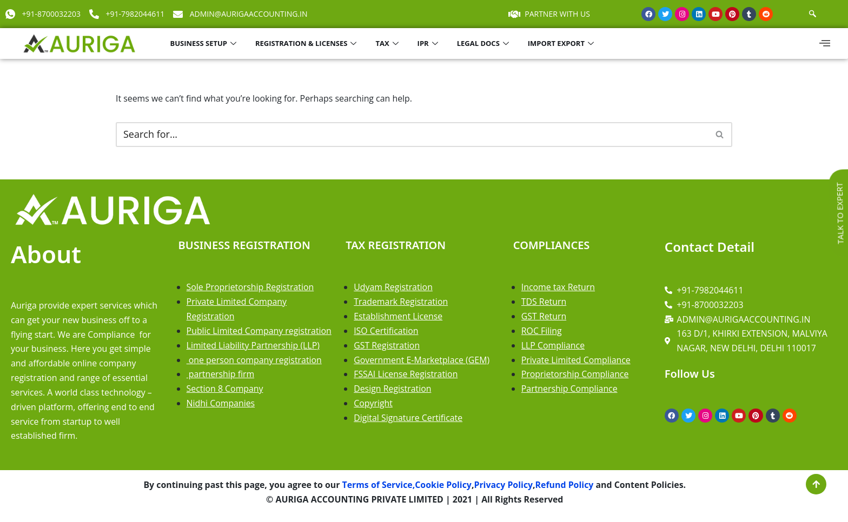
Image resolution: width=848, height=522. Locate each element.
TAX (388, 43)
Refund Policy (565, 487)
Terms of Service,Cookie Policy (405, 487)
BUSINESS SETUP (204, 43)
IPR (429, 43)
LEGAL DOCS (484, 43)
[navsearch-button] (812, 14)
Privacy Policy (504, 487)
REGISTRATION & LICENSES (307, 43)
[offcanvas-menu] (825, 43)
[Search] (412, 134)
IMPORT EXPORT (562, 43)
